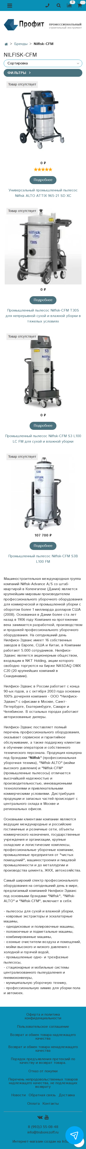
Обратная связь (42, 1095)
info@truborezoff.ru (43, 1132)
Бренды (21, 44)
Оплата (33, 1103)
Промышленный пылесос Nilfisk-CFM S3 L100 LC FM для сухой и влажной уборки (43, 438)
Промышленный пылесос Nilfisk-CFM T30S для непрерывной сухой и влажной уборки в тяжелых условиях (43, 316)
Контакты (50, 1103)
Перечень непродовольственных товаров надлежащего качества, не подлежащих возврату (43, 1083)
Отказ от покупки (43, 1071)
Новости (18, 1095)
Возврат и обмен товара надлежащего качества (43, 1036)
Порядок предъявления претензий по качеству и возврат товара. (43, 1061)
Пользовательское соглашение (43, 1026)
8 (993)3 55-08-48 (43, 1127)
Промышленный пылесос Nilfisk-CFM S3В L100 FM (43, 559)
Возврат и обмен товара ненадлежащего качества (43, 1048)
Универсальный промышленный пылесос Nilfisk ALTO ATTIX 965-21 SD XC (43, 193)
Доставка (67, 1095)
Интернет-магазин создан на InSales (42, 1142)
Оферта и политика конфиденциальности (43, 1016)
